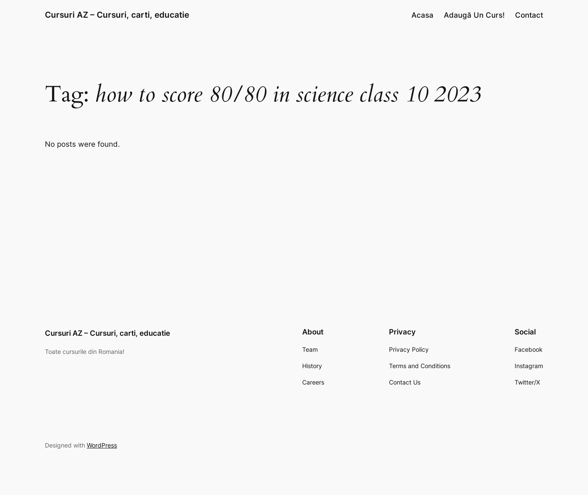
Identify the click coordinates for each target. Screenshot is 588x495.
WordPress (102, 445)
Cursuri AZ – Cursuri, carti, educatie (117, 14)
